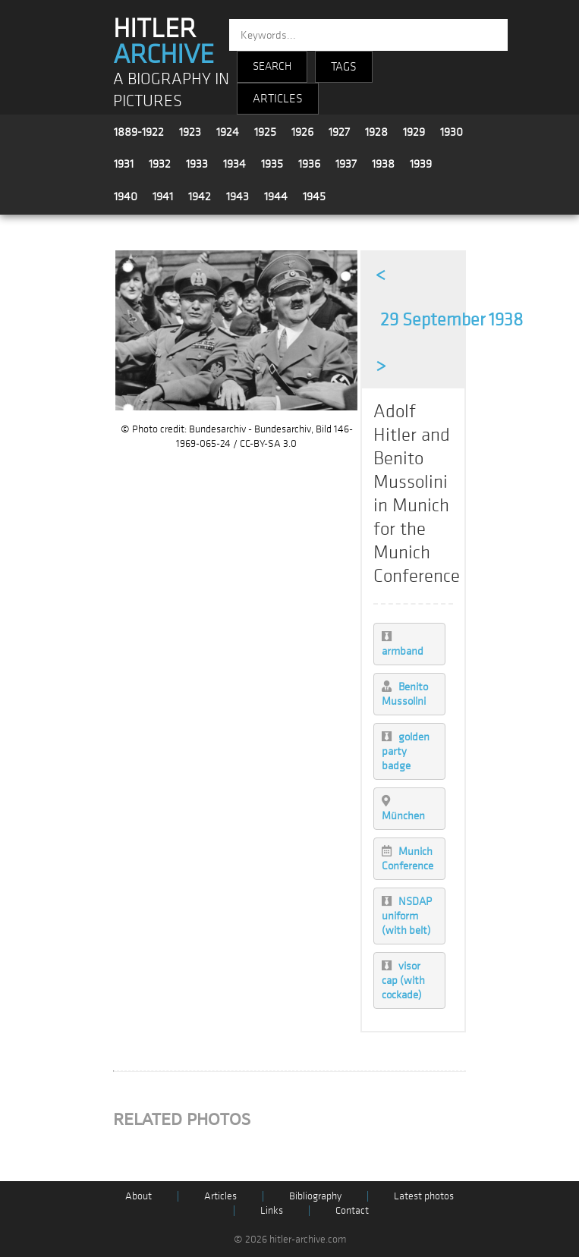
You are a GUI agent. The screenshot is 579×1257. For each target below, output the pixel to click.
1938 (383, 163)
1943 (237, 196)
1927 (339, 132)
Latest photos (424, 1196)
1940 (125, 196)
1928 (376, 132)
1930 (451, 132)
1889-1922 (139, 132)
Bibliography (315, 1196)
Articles (220, 1196)
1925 (265, 132)
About (138, 1196)
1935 (272, 163)
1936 (309, 163)
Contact (352, 1210)
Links (271, 1210)
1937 (346, 163)
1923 (190, 132)
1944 (276, 196)
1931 (124, 163)
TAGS (344, 66)
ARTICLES (278, 98)
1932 (160, 163)
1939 (421, 163)
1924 (227, 132)
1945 (314, 196)
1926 (302, 132)
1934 (234, 163)
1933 (197, 163)
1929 (414, 132)
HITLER (163, 41)
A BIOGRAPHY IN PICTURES (171, 90)
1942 (199, 196)
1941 (163, 196)
